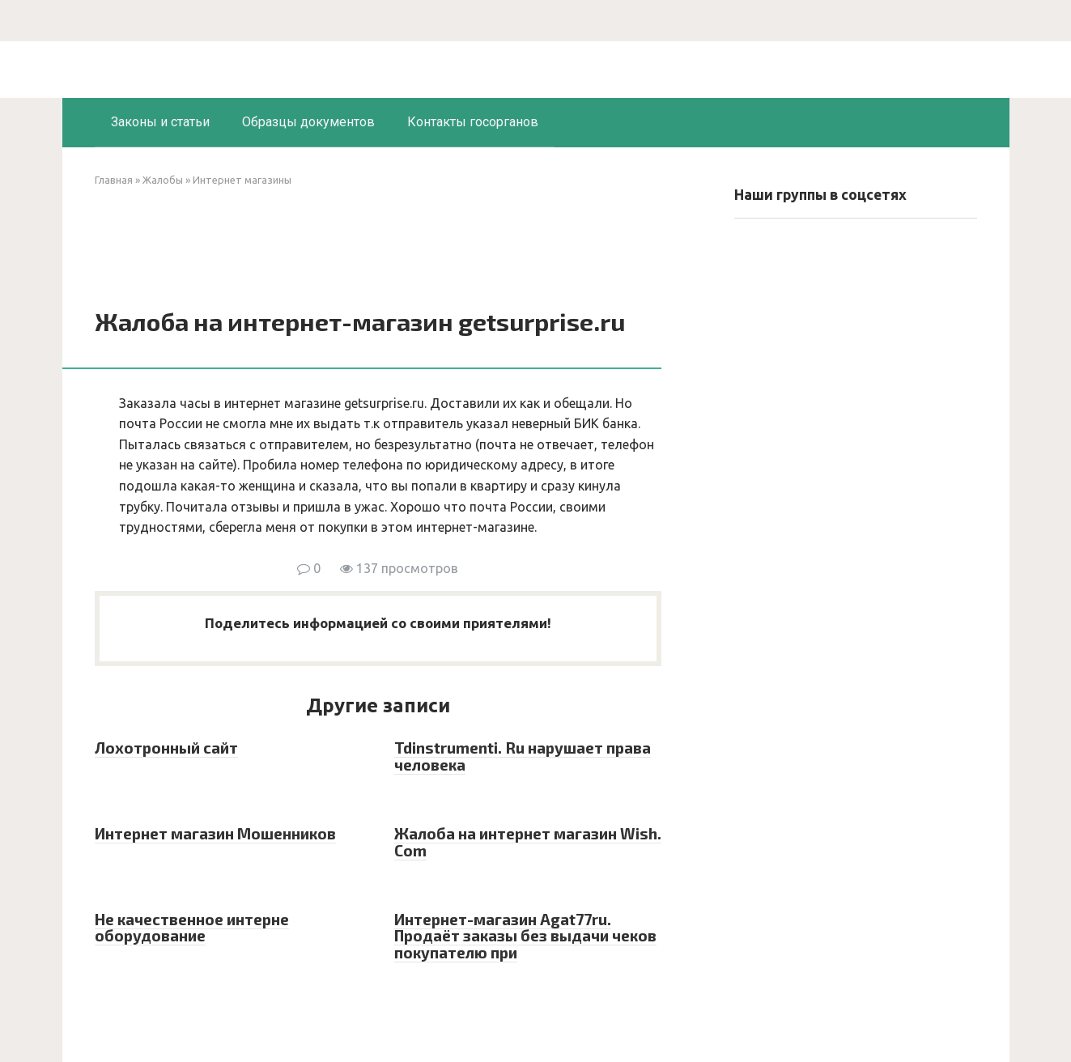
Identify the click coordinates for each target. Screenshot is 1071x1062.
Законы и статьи (160, 122)
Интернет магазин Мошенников (215, 833)
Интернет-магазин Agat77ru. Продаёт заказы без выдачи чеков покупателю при (525, 936)
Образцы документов (308, 122)
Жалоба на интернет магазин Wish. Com (527, 842)
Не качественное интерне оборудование (192, 927)
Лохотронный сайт (166, 747)
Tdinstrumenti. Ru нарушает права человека (522, 756)
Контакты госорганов (472, 122)
